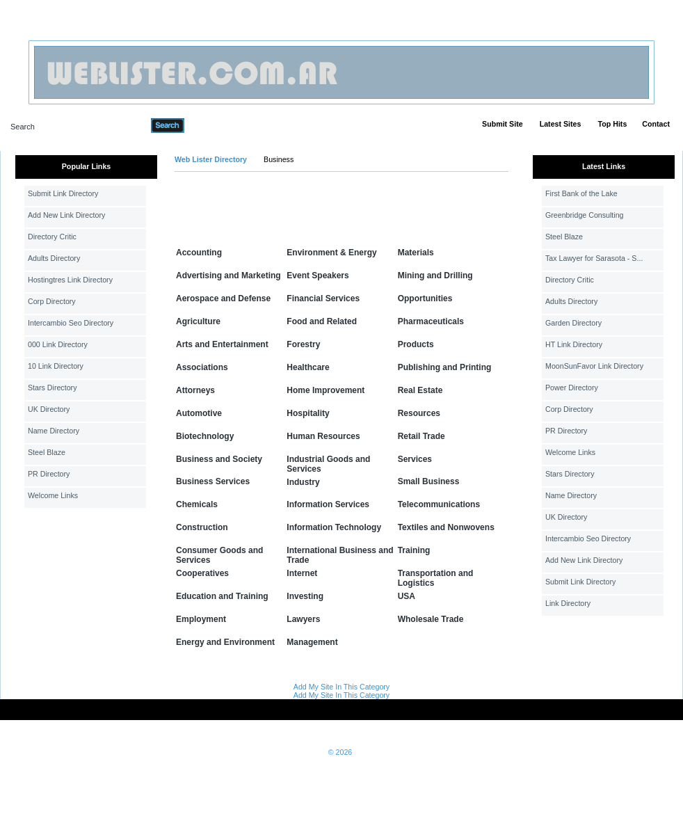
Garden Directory (573, 323)
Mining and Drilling (435, 275)
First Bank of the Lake (581, 193)
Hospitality (308, 413)
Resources (419, 413)
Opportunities (425, 298)
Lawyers (303, 619)
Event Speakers (317, 275)
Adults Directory (54, 258)
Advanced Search (220, 125)
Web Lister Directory (211, 159)
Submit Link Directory (63, 193)
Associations (202, 367)
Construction (202, 527)
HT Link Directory (573, 344)
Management (312, 642)
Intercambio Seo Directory (70, 323)
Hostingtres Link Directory (70, 280)
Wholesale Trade (431, 619)
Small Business (429, 481)
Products (416, 344)
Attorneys (195, 390)
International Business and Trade (340, 555)
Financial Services (323, 298)
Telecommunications (439, 504)
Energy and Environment (225, 642)
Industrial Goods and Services (328, 464)
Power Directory (571, 387)
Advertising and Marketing (228, 275)
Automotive (199, 413)
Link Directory (567, 603)
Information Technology (334, 527)
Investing (305, 596)
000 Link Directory (58, 344)
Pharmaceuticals (431, 321)
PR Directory (49, 474)
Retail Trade (421, 436)
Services (415, 459)
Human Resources (323, 436)
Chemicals (197, 504)
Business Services (213, 481)
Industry (303, 482)
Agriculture (198, 321)
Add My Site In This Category (341, 687)
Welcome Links (53, 495)
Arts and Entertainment (222, 344)
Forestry (303, 344)
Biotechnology (205, 436)
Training (414, 550)
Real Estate (420, 390)
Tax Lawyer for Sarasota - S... (594, 258)
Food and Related (322, 321)
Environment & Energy (331, 252)
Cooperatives (202, 573)
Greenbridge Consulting (584, 215)
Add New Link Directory (66, 215)
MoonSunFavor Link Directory (594, 366)
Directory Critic (52, 236)
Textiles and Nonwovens (446, 527)
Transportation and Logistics (436, 578)
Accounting (199, 252)
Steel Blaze (46, 452)
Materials (416, 252)
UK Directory (49, 409)
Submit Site (502, 124)
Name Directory (53, 430)
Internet (302, 573)
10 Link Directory (55, 366)
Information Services (328, 504)
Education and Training (222, 596)
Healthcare (308, 367)
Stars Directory (52, 387)
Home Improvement (325, 390)
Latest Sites (560, 124)
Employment (201, 619)
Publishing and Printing (445, 367)
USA (406, 596)
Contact (656, 124)
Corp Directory (52, 301)
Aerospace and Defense (223, 298)
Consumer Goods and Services (219, 555)
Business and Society (219, 459)
